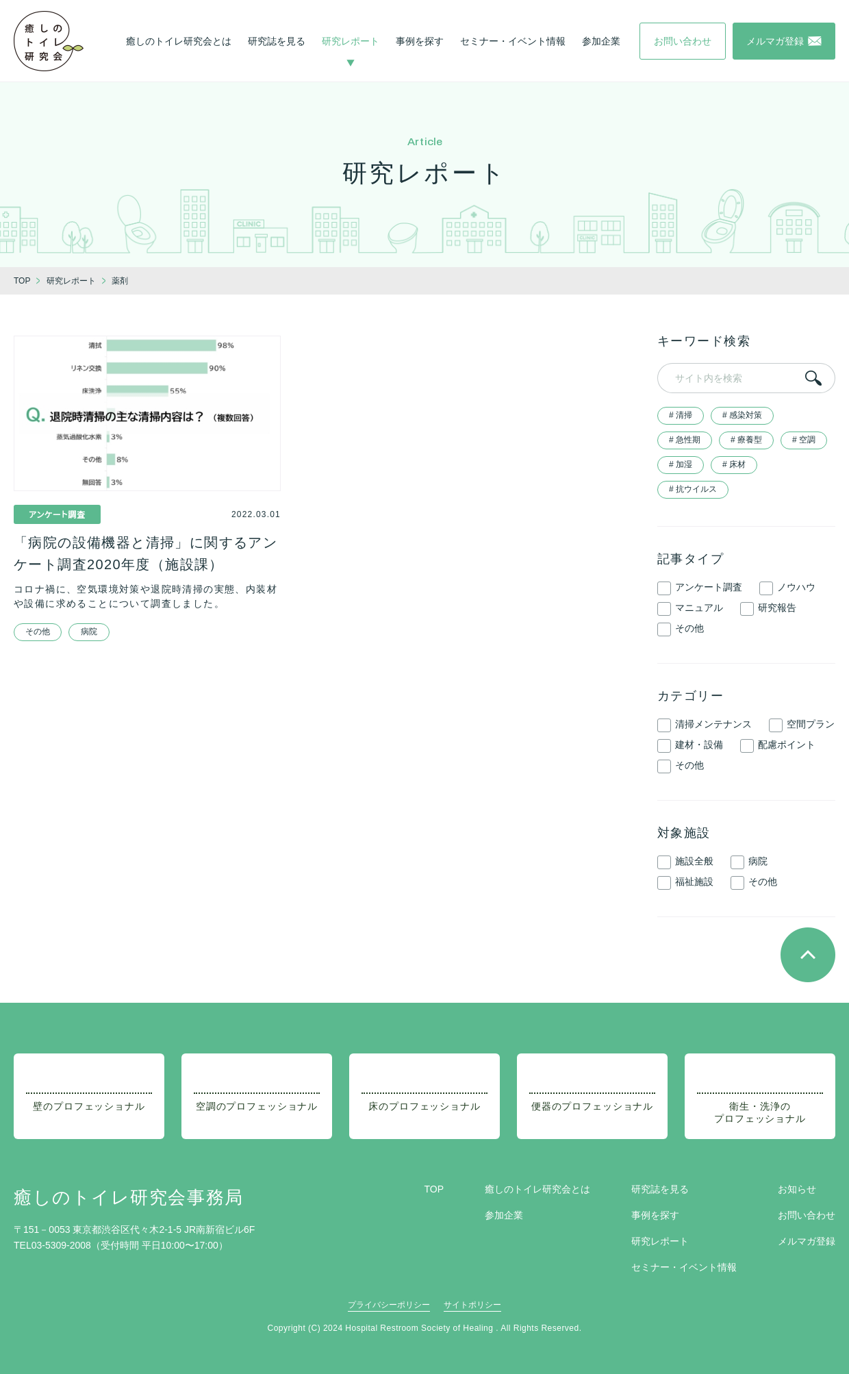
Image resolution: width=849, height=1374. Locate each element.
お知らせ (797, 1189)
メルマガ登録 (806, 1241)
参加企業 (601, 41)
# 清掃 (680, 415)
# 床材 (734, 464)
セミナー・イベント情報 (513, 41)
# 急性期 (684, 440)
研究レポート (350, 41)
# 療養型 (746, 440)
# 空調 (803, 440)
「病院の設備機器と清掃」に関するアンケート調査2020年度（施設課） (145, 553)
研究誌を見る (276, 41)
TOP (434, 1189)
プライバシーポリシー (389, 1305)
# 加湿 (680, 464)
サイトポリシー (472, 1305)
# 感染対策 (742, 415)
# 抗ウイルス (693, 489)
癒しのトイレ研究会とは (178, 41)
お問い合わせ (806, 1215)
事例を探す (420, 41)
